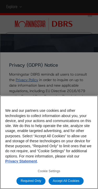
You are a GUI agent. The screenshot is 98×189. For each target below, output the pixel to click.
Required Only (31, 181)
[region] (49, 142)
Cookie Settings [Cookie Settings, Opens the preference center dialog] (49, 171)
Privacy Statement (21, 161)
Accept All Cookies (66, 181)
